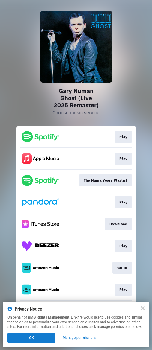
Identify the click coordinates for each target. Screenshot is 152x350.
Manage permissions (80, 338)
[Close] (143, 308)
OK (31, 338)
